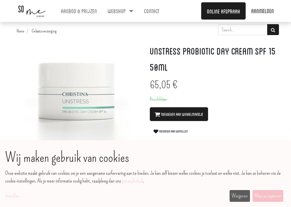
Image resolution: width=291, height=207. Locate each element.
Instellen (12, 196)
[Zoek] (273, 29)
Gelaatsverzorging (44, 31)
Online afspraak (223, 11)
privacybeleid (132, 181)
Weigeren (240, 196)
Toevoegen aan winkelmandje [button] (179, 114)
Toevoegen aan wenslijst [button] (171, 131)
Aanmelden (262, 10)
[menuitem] (79, 10)
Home (20, 31)
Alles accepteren (268, 196)
